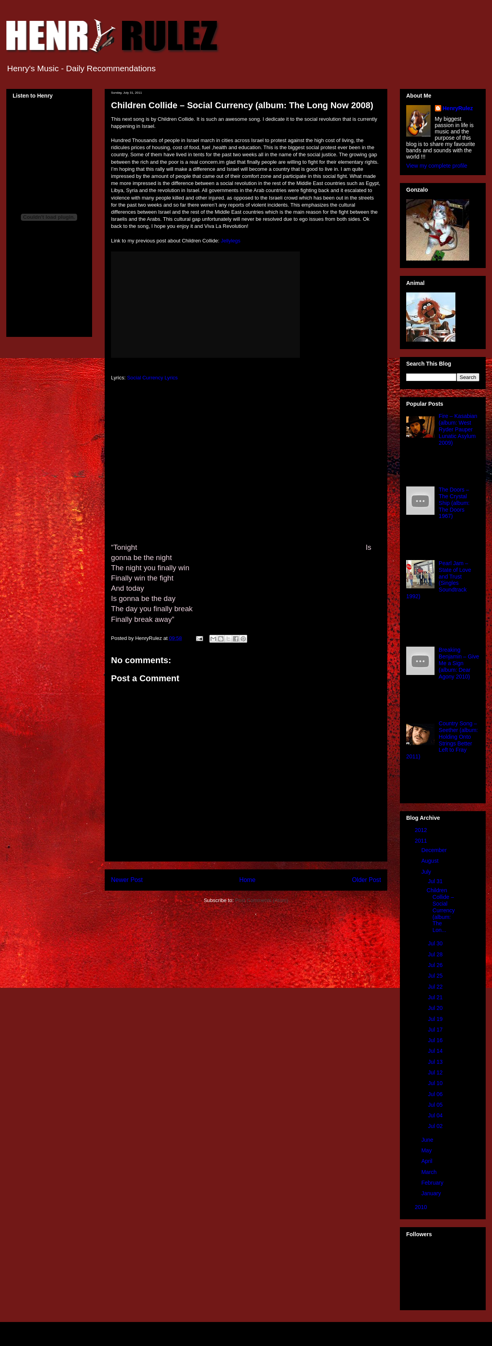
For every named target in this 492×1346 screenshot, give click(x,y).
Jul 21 (436, 997)
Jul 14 (436, 1051)
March (429, 1172)
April (427, 1161)
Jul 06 (436, 1094)
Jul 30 (436, 943)
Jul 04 (436, 1115)
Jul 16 (436, 1040)
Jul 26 (436, 965)
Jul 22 (436, 987)
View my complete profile (436, 166)
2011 (422, 841)
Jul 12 (436, 1072)
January (431, 1193)
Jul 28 (436, 954)
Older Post (366, 879)
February (433, 1183)
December (434, 850)
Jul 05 (436, 1105)
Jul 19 (436, 1019)
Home (247, 879)
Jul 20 (436, 1008)
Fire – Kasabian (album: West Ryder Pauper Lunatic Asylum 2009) (458, 429)
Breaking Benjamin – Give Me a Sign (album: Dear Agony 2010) (459, 663)
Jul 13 (436, 1062)
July (427, 872)
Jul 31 (436, 881)
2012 (422, 830)
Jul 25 (436, 976)
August (430, 861)
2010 (422, 1207)
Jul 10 (436, 1083)
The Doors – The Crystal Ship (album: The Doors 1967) (454, 502)
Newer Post (127, 879)
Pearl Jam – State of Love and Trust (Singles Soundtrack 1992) (438, 579)
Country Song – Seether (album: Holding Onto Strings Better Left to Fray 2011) (442, 740)
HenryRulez (458, 108)
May (427, 1150)
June (428, 1140)
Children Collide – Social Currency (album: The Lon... (441, 910)
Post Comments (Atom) (261, 900)
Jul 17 (436, 1029)
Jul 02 (436, 1126)
